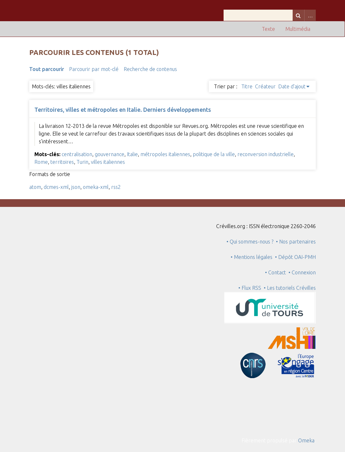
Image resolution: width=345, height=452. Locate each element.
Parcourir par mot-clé (94, 69)
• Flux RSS (249, 288)
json (75, 187)
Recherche (298, 15)
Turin (82, 162)
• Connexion (302, 272)
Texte (268, 29)
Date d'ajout (291, 86)
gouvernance (109, 154)
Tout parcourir (46, 69)
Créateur (265, 86)
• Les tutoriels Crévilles (290, 288)
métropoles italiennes (165, 154)
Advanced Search (310, 15)
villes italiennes (108, 162)
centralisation (77, 154)
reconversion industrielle (265, 154)
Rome (41, 162)
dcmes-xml (56, 187)
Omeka (306, 440)
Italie (132, 154)
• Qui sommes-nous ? (249, 241)
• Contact (276, 272)
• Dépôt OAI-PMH (295, 257)
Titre (246, 86)
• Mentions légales (251, 257)
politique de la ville (214, 154)
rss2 (116, 187)
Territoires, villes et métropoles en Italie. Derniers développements (122, 109)
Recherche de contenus (150, 69)
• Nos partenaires (296, 241)
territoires (62, 162)
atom (35, 187)
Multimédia (297, 29)
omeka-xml (96, 187)
